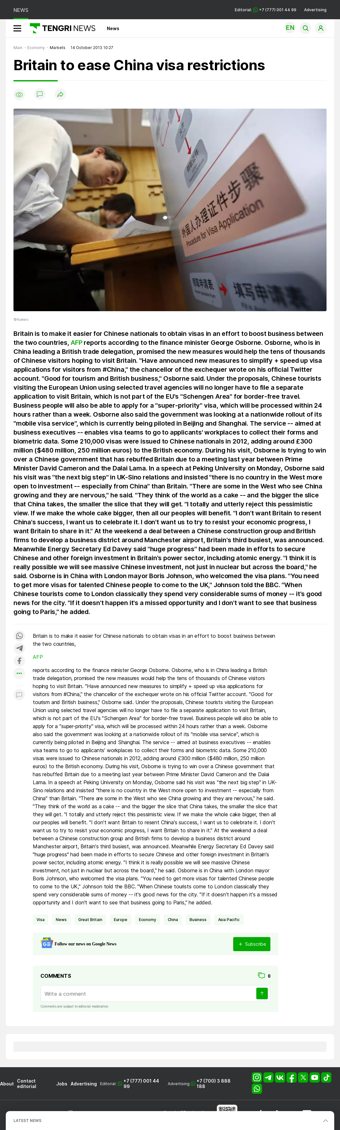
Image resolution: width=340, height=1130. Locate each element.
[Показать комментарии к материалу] (19, 695)
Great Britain (90, 919)
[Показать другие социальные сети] (19, 674)
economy (147, 919)
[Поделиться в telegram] (19, 649)
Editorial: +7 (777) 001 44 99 (265, 9)
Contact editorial (26, 1083)
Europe (120, 919)
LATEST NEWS (27, 1120)
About (7, 1083)
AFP (76, 342)
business (198, 919)
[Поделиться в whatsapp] (19, 636)
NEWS (20, 10)
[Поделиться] (60, 94)
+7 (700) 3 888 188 (214, 1083)
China (173, 919)
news (61, 919)
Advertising (315, 9)
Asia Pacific (229, 919)
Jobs (61, 1083)
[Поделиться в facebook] (19, 661)
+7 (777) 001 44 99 (141, 1083)
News (113, 28)
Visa (40, 919)
